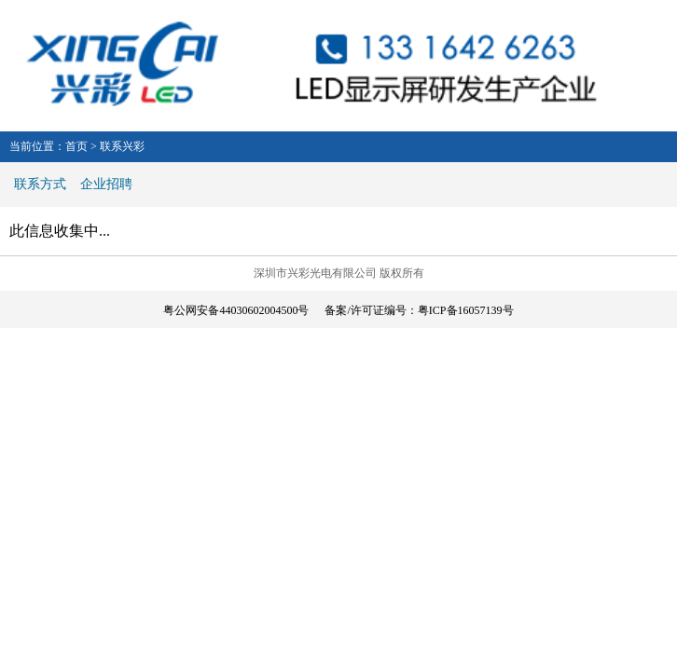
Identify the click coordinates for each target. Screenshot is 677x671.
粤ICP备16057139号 (466, 310)
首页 (76, 146)
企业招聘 (106, 184)
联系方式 (40, 184)
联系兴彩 (122, 146)
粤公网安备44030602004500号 (236, 310)
